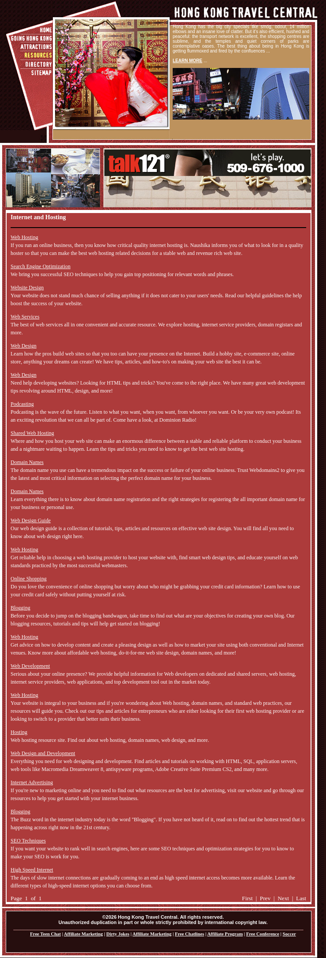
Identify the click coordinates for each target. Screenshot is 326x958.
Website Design (27, 287)
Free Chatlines (189, 934)
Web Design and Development (43, 753)
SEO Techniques (28, 841)
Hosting (19, 732)
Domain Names (27, 462)
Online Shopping (29, 579)
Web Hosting (24, 237)
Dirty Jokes (117, 934)
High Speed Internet (32, 870)
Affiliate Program (225, 934)
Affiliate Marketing (83, 934)
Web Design (24, 346)
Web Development (30, 666)
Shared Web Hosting (32, 433)
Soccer (289, 934)
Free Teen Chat (45, 934)
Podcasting (22, 404)
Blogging (20, 608)
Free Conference (262, 934)
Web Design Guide (31, 520)
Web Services (25, 317)
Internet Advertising (32, 782)
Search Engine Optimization (40, 266)
